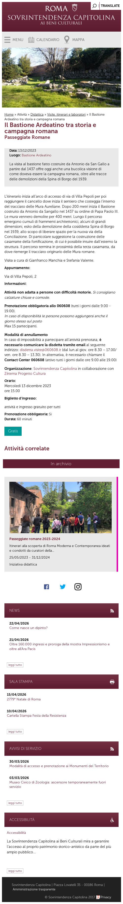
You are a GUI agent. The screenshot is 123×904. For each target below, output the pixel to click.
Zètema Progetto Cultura (25, 373)
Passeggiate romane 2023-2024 (34, 539)
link (114, 566)
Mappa (78, 40)
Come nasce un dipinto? (28, 628)
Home (9, 114)
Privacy (106, 897)
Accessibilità (16, 833)
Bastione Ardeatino (36, 155)
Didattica (37, 114)
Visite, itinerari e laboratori (66, 114)
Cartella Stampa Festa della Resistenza (36, 716)
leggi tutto (15, 665)
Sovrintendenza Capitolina (55, 368)
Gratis (13, 431)
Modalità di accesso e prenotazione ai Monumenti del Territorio (59, 766)
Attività (22, 114)
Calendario (47, 40)
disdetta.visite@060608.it (40, 350)
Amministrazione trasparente (34, 889)
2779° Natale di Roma (24, 699)
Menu (18, 40)
